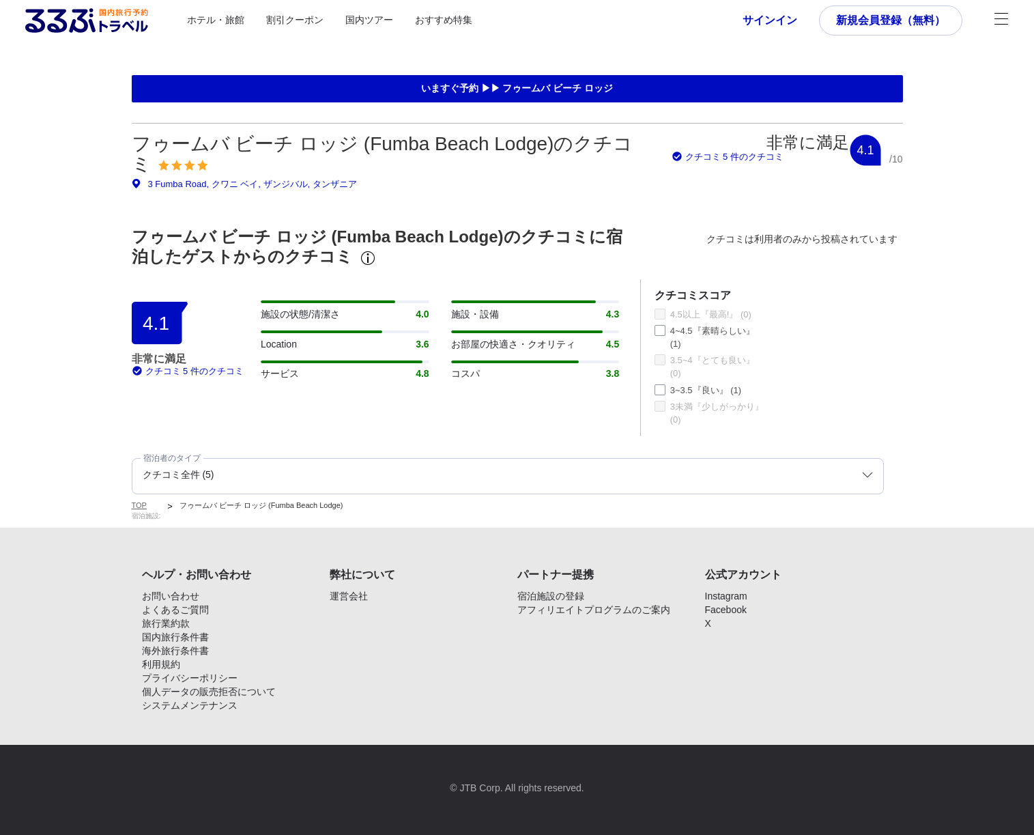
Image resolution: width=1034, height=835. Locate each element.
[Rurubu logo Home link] (87, 20)
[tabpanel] (517, 386)
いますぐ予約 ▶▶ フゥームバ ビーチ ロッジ (517, 88)
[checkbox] (660, 314)
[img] (183, 165)
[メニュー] (1001, 20)
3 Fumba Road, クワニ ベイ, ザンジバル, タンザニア (244, 184)
